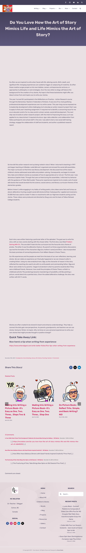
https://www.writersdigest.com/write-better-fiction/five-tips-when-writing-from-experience (42, 346)
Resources (43, 519)
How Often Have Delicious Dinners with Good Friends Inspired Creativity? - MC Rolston (26, 450)
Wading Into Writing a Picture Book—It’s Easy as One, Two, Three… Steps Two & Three (15, 411)
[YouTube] (15, 523)
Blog (43, 510)
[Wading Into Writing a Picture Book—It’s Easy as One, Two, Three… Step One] (43, 381)
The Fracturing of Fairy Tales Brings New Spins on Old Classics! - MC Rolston (24, 459)
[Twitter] (22, 523)
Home (43, 493)
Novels (43, 506)
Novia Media (60, 550)
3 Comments (56, 358)
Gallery (43, 523)
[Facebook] (7, 523)
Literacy (33, 358)
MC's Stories (39, 358)
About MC (43, 497)
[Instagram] (11, 523)
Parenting (44, 358)
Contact (43, 528)
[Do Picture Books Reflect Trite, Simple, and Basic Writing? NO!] (70, 381)
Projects (43, 515)
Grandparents (19, 358)
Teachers (49, 358)
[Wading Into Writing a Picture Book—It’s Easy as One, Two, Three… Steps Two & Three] (16, 381)
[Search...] (71, 494)
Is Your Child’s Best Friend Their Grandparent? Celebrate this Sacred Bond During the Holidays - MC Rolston (32, 438)
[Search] (61, 494)
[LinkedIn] (18, 523)
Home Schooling (27, 358)
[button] (80, 8)
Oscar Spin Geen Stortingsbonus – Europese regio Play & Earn (71, 538)
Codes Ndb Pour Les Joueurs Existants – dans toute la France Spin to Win (71, 527)
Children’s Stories (43, 502)
